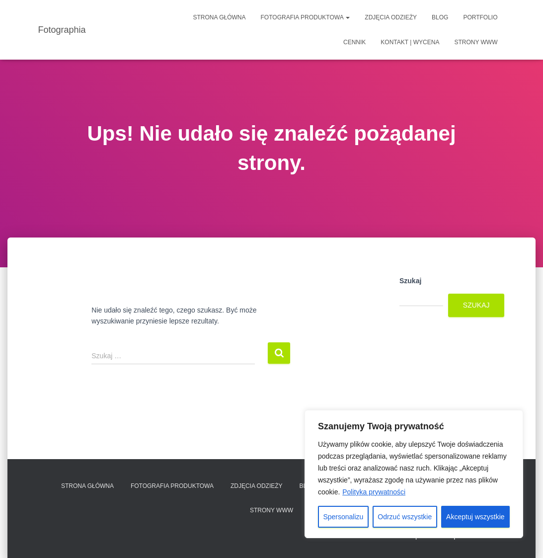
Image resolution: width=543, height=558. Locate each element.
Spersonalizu (343, 517)
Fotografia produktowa (305, 17)
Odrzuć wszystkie (405, 517)
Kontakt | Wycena (410, 42)
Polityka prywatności (373, 492)
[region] (414, 474)
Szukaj (410, 281)
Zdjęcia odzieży (391, 17)
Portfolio (480, 17)
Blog (440, 17)
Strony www (475, 42)
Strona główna (219, 17)
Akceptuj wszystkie (475, 517)
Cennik (354, 42)
